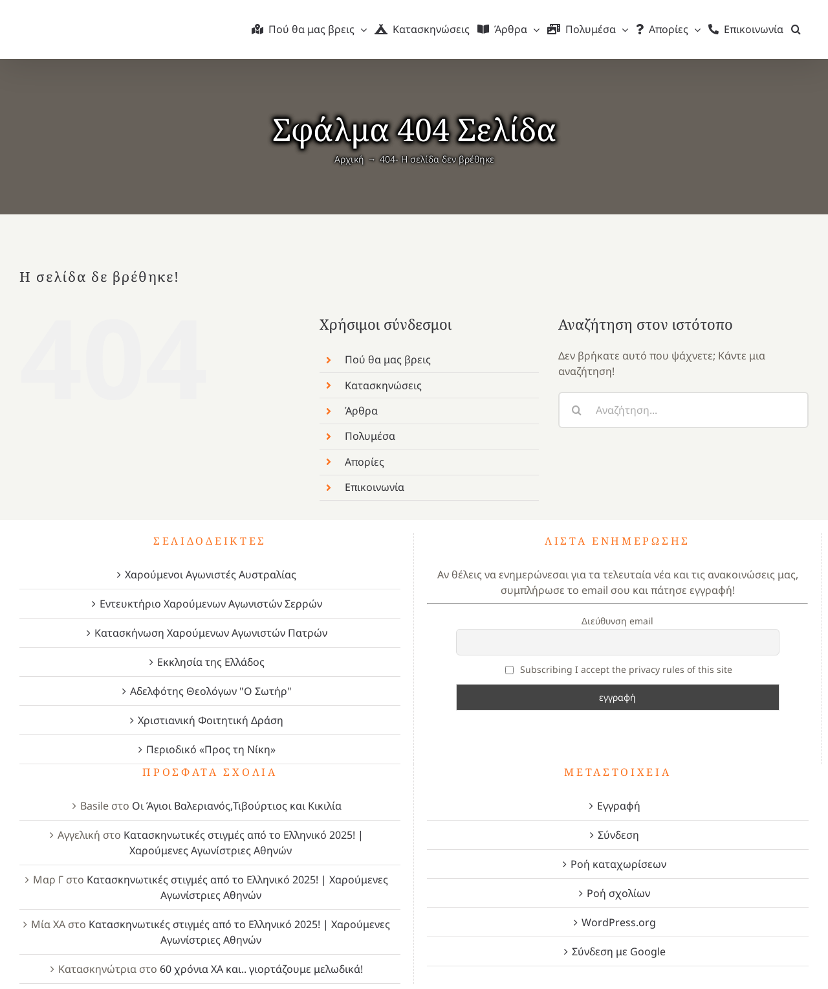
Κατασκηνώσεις (383, 385)
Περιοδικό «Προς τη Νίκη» (211, 749)
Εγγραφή (618, 806)
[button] (796, 29)
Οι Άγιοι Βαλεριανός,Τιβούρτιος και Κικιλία (237, 806)
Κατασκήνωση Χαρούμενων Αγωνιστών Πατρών (210, 633)
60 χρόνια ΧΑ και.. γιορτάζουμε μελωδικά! (261, 969)
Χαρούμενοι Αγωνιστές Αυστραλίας (210, 574)
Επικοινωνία (374, 487)
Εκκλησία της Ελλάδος (211, 662)
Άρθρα (361, 411)
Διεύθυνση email (617, 621)
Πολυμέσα (370, 436)
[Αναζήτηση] (576, 410)
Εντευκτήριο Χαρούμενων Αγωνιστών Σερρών (211, 604)
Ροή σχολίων (618, 893)
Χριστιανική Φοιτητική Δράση (210, 720)
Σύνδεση (618, 835)
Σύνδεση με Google (619, 951)
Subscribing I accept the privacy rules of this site (619, 669)
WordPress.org (619, 922)
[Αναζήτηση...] (683, 410)
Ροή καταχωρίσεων (618, 864)
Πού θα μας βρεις (388, 359)
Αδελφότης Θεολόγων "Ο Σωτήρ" (211, 691)
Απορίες (364, 462)
